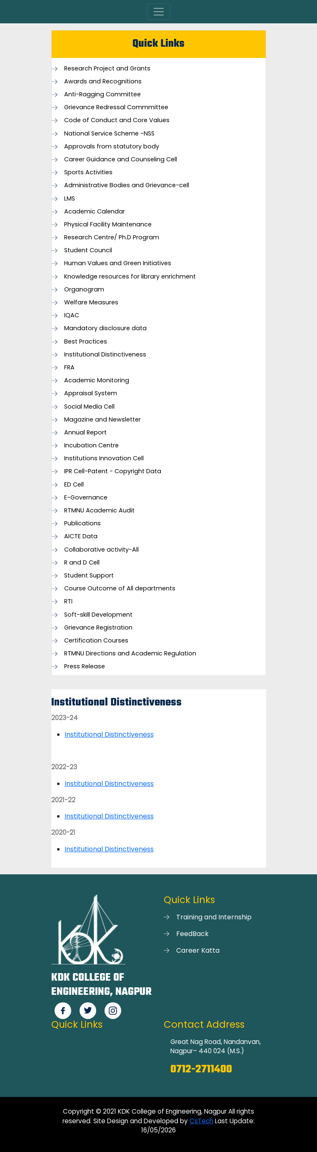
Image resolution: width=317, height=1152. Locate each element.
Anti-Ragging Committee (102, 94)
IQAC (71, 315)
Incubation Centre (91, 445)
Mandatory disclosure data (105, 328)
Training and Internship (214, 917)
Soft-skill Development (98, 615)
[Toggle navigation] (158, 11)
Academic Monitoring (96, 380)
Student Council (88, 250)
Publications (82, 523)
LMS (69, 199)
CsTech (201, 1121)
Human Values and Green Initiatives (117, 263)
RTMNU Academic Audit (99, 511)
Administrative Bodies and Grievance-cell (126, 185)
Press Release (84, 666)
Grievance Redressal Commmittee (116, 107)
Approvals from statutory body (111, 147)
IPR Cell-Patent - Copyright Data (112, 471)
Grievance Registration (98, 628)
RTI (68, 601)
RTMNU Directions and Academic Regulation (130, 654)
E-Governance (85, 498)
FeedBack (192, 934)
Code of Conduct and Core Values (117, 120)
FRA (69, 367)
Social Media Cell (89, 407)
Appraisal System (90, 393)
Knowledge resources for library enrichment (130, 277)
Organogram (84, 290)
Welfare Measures (91, 302)
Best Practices (85, 342)
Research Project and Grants (107, 69)
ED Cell (74, 485)
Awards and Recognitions (103, 81)
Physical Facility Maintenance (108, 224)
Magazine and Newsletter (102, 420)
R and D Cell (82, 563)
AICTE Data (80, 536)
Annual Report (85, 433)
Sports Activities (88, 172)
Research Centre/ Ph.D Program (111, 237)
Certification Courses (96, 641)
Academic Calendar (94, 212)
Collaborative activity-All (101, 550)
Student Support (89, 576)
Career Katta (198, 950)
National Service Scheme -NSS (109, 134)
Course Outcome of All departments (119, 588)
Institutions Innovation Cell (104, 458)
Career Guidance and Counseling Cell (120, 159)
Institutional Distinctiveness (105, 355)
